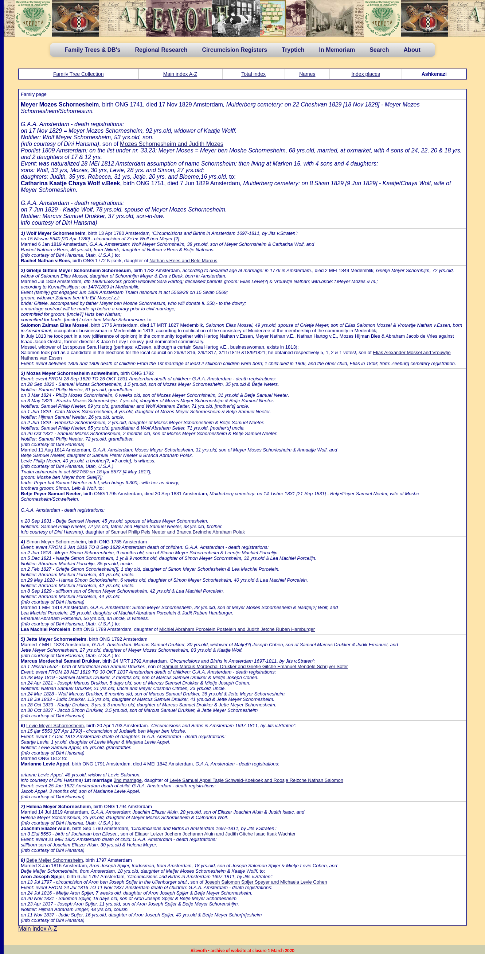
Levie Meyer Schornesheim (55, 725)
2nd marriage (128, 780)
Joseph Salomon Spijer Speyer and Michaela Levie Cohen (266, 882)
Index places (365, 74)
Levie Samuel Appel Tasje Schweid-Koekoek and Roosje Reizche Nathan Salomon (256, 780)
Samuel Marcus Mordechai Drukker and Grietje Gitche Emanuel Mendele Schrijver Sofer (255, 666)
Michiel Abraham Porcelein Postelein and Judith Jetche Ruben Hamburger (237, 629)
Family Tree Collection (78, 74)
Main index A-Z (180, 74)
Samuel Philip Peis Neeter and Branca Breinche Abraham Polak (178, 532)
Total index (253, 74)
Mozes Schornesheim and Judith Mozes (171, 144)
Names (307, 74)
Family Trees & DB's (92, 50)
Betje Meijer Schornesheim (54, 860)
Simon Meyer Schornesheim (56, 541)
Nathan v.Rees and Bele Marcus (183, 260)
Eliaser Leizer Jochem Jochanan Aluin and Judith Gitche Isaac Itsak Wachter (215, 834)
